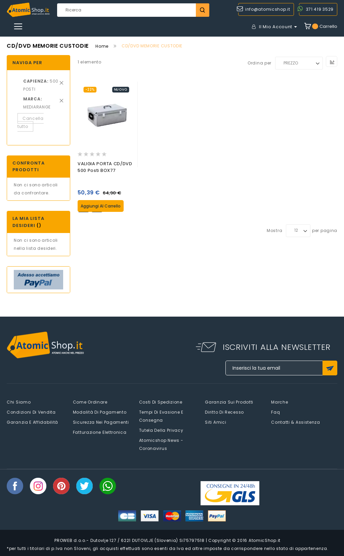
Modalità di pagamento (100, 412)
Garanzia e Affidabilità (32, 422)
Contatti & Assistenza (295, 422)
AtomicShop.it (265, 540)
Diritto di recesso (224, 412)
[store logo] (28, 10)
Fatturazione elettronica (100, 432)
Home (102, 46)
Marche (279, 402)
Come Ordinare (90, 402)
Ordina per (259, 63)
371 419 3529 (320, 9)
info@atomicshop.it (267, 9)
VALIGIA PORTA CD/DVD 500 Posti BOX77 (105, 167)
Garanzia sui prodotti (229, 402)
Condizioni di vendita (31, 412)
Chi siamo (19, 402)
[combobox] (133, 10)
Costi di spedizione (160, 402)
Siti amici (215, 422)
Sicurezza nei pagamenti (101, 422)
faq (275, 412)
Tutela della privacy (161, 430)
